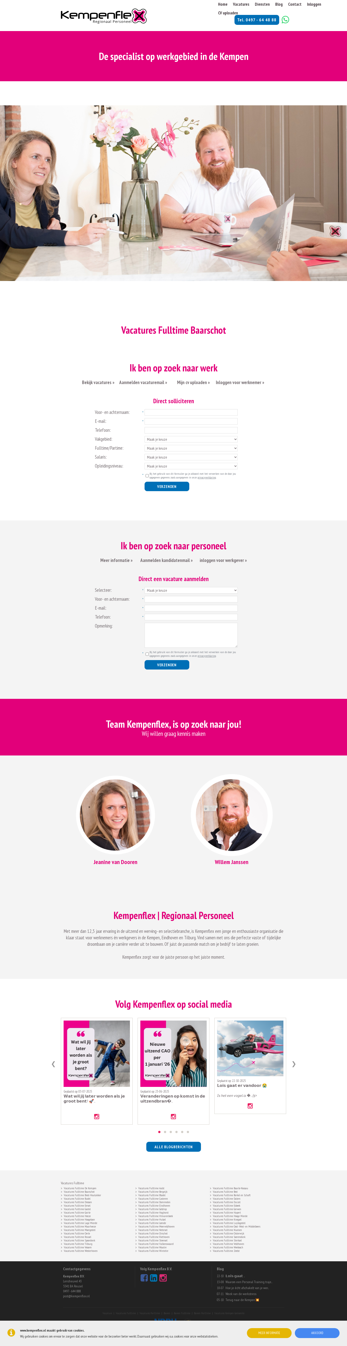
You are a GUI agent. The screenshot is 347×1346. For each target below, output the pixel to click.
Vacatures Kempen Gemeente (229, 1313)
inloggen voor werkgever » (223, 560)
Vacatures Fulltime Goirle (77, 1212)
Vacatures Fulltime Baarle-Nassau (230, 1187)
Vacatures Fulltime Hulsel (152, 1219)
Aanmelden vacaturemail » (143, 382)
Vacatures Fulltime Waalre (152, 1246)
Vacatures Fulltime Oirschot (153, 1232)
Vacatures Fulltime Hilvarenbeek (155, 1215)
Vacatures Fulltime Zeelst (226, 1250)
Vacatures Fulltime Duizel (226, 1201)
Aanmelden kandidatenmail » (167, 560)
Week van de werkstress (241, 1294)
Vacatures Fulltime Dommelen (154, 1201)
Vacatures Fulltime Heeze (77, 1215)
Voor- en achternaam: (112, 412)
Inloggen (314, 4)
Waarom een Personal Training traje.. (249, 1282)
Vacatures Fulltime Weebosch (228, 1246)
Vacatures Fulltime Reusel (77, 1236)
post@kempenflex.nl (76, 1296)
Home (223, 4)
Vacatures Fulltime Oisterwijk (228, 1232)
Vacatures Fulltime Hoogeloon (79, 1219)
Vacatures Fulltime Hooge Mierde (230, 1215)
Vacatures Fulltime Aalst (151, 1187)
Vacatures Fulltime (126, 1313)
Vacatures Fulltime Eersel (77, 1205)
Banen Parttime (202, 1313)
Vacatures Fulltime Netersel (152, 1229)
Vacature (107, 1313)
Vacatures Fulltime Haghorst (153, 1212)
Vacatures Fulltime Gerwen (227, 1208)
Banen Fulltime (182, 1313)
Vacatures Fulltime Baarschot (79, 1191)
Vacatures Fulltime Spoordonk (79, 1239)
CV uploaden (228, 13)
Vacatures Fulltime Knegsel (227, 1219)
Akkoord (317, 1333)
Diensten (262, 4)
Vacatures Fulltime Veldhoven (228, 1243)
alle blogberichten (173, 1146)
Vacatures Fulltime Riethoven (154, 1236)
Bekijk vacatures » (98, 382)
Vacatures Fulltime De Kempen (80, 1187)
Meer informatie (269, 1333)
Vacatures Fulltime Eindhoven (154, 1205)
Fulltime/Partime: (109, 448)
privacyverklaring (206, 477)
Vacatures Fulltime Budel (77, 1198)
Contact (295, 4)
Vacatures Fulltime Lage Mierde (80, 1222)
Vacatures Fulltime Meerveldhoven (156, 1226)
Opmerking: (104, 626)
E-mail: (100, 421)
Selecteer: (103, 590)
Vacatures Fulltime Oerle (77, 1232)
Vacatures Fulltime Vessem (78, 1246)
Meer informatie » (116, 560)
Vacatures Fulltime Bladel (151, 1194)
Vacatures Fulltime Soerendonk (229, 1236)
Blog (279, 4)
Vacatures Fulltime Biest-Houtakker (82, 1194)
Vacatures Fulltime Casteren (153, 1198)
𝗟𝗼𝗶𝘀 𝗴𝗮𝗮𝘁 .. (235, 1276)
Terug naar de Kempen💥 (242, 1300)
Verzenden (167, 486)
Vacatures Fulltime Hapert (227, 1212)
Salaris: (101, 457)
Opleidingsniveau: (109, 466)
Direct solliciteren (173, 401)
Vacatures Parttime (150, 1313)
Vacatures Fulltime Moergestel (79, 1229)
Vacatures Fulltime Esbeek (226, 1205)
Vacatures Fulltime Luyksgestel (229, 1222)
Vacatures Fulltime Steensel (152, 1239)
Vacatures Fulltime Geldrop (152, 1208)
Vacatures (241, 4)
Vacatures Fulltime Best (225, 1191)
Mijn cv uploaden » (193, 382)
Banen (167, 1313)
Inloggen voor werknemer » (240, 382)
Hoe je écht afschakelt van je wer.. (247, 1288)
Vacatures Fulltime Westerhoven (81, 1250)
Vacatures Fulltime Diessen (78, 1201)
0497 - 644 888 (72, 1291)
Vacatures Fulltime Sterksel (227, 1239)
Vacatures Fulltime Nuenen (227, 1229)
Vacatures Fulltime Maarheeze (80, 1226)
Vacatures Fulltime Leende (152, 1222)
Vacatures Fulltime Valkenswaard (156, 1243)
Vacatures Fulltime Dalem (226, 1198)
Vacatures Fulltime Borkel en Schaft (232, 1194)
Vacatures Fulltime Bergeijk (152, 1191)
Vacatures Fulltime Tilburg (78, 1243)
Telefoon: (103, 430)
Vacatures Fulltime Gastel (77, 1208)
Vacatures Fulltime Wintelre (153, 1250)
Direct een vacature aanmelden (174, 579)
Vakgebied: (103, 439)
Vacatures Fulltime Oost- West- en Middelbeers (236, 1226)
